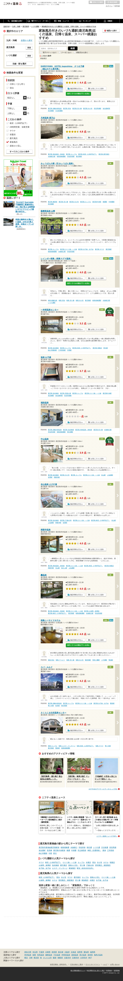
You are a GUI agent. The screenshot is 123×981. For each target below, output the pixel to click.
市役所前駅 (71, 156)
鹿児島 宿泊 (67, 108)
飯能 (54, 958)
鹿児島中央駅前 (59, 850)
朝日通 (89, 847)
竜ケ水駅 (51, 705)
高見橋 (49, 850)
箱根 (34, 955)
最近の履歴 (112, 2)
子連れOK (90, 865)
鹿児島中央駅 (96, 202)
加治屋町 (42, 850)
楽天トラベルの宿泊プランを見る (78, 93)
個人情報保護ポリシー (77, 970)
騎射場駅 (88, 660)
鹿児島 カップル (71, 154)
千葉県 (41, 952)
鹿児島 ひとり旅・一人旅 (68, 249)
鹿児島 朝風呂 (97, 348)
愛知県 (86, 952)
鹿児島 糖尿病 (52, 202)
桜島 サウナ (99, 746)
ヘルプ (105, 964)
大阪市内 (67, 958)
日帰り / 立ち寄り (17, 84)
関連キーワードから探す (13, 961)
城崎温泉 (48, 955)
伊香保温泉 (66, 955)
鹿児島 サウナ (99, 249)
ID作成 (117, 6)
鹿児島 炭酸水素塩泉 (55, 108)
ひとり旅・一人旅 (70, 862)
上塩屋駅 (110, 475)
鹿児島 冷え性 (87, 108)
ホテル (105, 862)
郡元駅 (105, 348)
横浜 (26, 958)
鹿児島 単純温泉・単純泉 (56, 154)
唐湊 (104, 850)
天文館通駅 (59, 111)
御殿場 (60, 958)
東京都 (60, 952)
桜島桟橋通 (65, 847)
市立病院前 (82, 850)
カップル (81, 862)
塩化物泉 (55, 865)
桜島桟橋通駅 (61, 156)
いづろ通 (96, 847)
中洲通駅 (112, 202)
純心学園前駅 (52, 350)
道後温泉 (74, 955)
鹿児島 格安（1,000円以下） (87, 154)
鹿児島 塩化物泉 (53, 348)
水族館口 (73, 847)
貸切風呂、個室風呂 (103, 865)
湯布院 (90, 955)
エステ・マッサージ (60, 868)
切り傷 (82, 865)
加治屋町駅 (106, 108)
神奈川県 (27, 952)
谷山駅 (103, 475)
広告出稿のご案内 (76, 964)
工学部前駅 (62, 350)
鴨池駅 (111, 660)
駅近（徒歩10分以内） (85, 868)
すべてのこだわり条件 (19, 152)
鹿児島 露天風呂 (104, 154)
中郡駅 (69, 350)
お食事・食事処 (45, 865)
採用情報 (117, 970)
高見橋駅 (51, 111)
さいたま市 (47, 958)
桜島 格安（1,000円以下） (85, 746)
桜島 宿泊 (62, 300)
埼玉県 (35, 952)
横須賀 (36, 958)
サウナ (41, 862)
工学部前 (110, 850)
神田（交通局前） (94, 850)
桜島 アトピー (60, 660)
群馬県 (54, 952)
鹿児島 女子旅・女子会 (85, 249)
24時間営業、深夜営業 (20, 127)
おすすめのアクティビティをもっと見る (103, 789)
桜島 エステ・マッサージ (67, 746)
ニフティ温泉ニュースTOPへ (106, 836)
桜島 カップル (52, 746)
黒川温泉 (82, 955)
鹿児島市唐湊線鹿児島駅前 (49, 847)
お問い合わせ (115, 964)
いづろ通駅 (51, 303)
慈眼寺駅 (57, 477)
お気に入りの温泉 (96, 2)
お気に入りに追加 (97, 88)
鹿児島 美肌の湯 (65, 393)
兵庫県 (47, 952)
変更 (29, 48)
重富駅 (112, 703)
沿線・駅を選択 (19, 64)
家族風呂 (72, 868)
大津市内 (83, 958)
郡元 (55, 853)
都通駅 (105, 202)
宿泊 (94, 862)
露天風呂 (63, 865)
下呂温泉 (56, 955)
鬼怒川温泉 (98, 955)
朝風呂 (112, 862)
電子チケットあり (50, 52)
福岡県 (92, 952)
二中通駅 (104, 660)
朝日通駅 (70, 432)
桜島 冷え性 (80, 300)
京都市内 (75, 958)
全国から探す (27, 40)
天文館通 (104, 847)
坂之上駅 (64, 568)
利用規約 (109, 970)
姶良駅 (57, 705)
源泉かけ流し (73, 865)
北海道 (73, 952)
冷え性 (99, 862)
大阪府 (67, 952)
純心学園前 (43, 853)
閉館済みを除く (82, 52)
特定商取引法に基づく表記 (96, 970)
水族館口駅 (51, 156)
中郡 (50, 853)
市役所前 (82, 847)
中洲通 (73, 850)
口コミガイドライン (93, 964)
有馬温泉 (40, 955)
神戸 (90, 958)
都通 (68, 850)
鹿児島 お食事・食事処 (91, 611)
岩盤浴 (13, 134)
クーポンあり (66, 52)
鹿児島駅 (79, 156)
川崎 (30, 958)
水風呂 (88, 862)
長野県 (79, 952)
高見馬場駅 (97, 108)
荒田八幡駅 (96, 660)
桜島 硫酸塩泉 (52, 300)
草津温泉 (27, 955)
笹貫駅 (50, 477)
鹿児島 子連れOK (65, 520)
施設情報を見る (75, 88)
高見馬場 (112, 847)
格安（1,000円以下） (53, 862)
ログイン (109, 6)
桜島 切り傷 (70, 300)
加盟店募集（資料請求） (59, 964)
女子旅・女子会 (45, 868)
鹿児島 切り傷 (77, 108)
